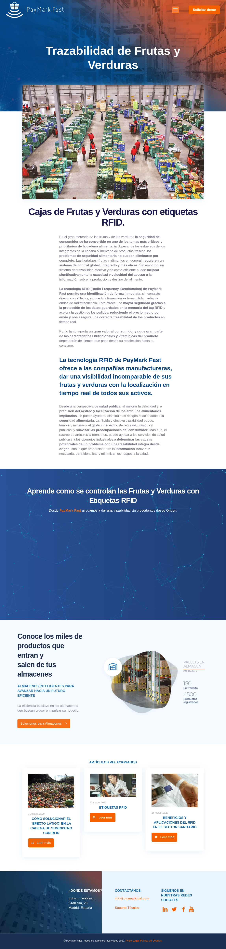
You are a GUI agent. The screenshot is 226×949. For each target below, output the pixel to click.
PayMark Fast (70, 510)
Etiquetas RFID (113, 807)
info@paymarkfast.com (132, 898)
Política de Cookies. (151, 940)
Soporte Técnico (127, 908)
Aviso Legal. (132, 940)
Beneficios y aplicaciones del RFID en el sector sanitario (175, 822)
